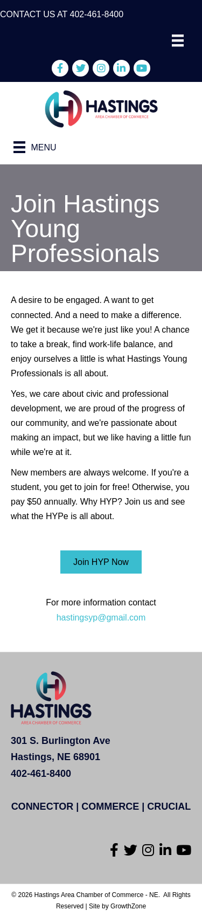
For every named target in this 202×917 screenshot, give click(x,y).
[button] (101, 562)
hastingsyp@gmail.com (101, 617)
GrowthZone (128, 906)
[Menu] (177, 40)
